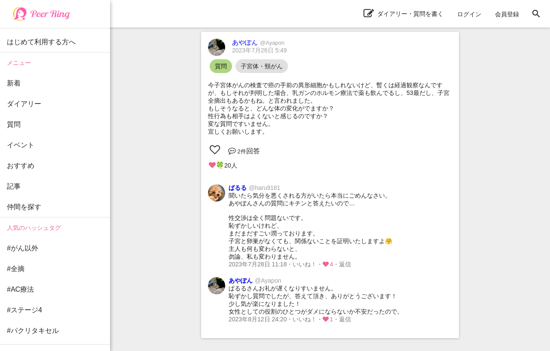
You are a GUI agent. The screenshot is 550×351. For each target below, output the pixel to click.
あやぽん (258, 42)
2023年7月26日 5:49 (259, 50)
